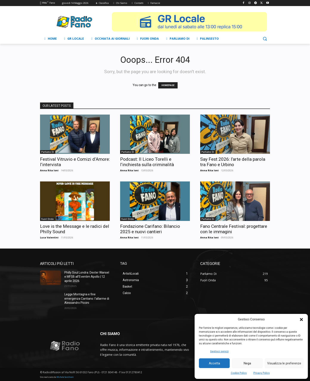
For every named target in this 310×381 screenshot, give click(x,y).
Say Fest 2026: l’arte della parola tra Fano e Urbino (232, 162)
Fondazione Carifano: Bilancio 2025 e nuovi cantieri (150, 229)
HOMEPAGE (167, 85)
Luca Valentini (49, 237)
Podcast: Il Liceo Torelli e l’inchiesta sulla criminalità (147, 162)
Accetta (214, 363)
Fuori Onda (47, 218)
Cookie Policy (239, 373)
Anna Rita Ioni (49, 170)
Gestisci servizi (219, 351)
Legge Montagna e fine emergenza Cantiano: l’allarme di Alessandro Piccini (86, 298)
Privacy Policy (261, 373)
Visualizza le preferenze (284, 363)
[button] (301, 319)
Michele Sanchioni (65, 377)
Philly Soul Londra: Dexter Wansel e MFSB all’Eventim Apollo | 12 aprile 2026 (86, 277)
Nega (247, 363)
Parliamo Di (47, 151)
